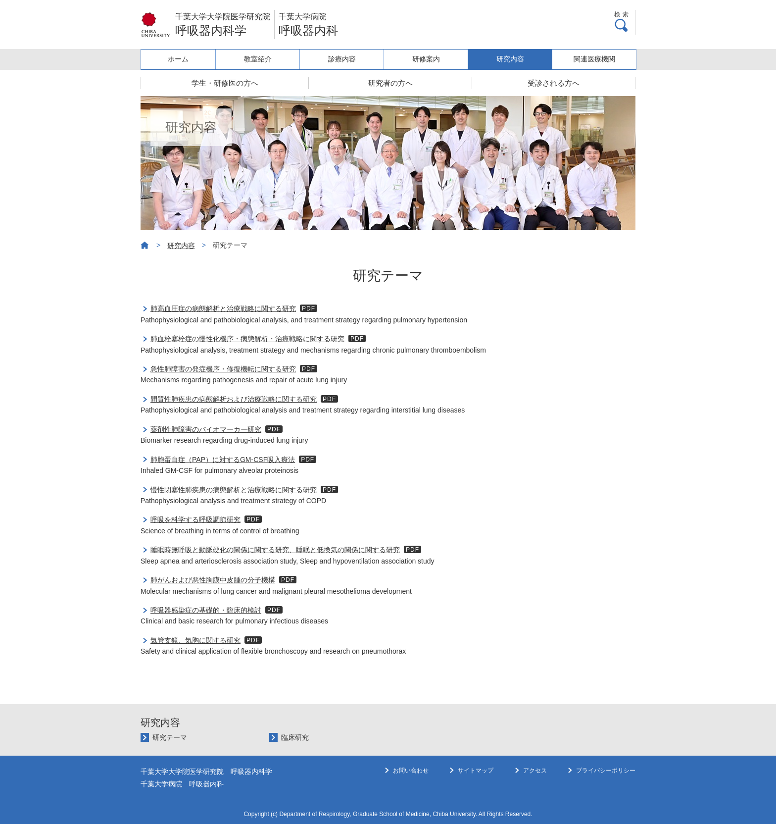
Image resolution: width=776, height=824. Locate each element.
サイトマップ (475, 790)
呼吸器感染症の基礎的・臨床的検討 (205, 610)
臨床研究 (295, 737)
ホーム (182, 59)
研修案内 (429, 59)
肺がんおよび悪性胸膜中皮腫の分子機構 (212, 580)
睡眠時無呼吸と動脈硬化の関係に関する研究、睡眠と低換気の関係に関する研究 (275, 550)
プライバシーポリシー (605, 790)
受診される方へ (554, 83)
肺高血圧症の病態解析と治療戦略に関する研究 (223, 308)
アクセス (535, 790)
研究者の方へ (390, 83)
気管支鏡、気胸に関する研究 (195, 640)
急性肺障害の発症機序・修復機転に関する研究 (223, 369)
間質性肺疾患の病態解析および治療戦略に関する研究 (233, 399)
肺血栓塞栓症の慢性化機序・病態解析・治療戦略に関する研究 (247, 339)
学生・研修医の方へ (225, 83)
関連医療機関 (595, 59)
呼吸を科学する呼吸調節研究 (195, 519)
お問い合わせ (411, 790)
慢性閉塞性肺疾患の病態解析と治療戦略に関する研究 (233, 490)
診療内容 (347, 59)
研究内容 (512, 59)
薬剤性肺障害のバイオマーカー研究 (205, 429)
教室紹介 (265, 59)
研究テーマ (169, 737)
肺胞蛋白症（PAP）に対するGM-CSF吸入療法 (222, 460)
